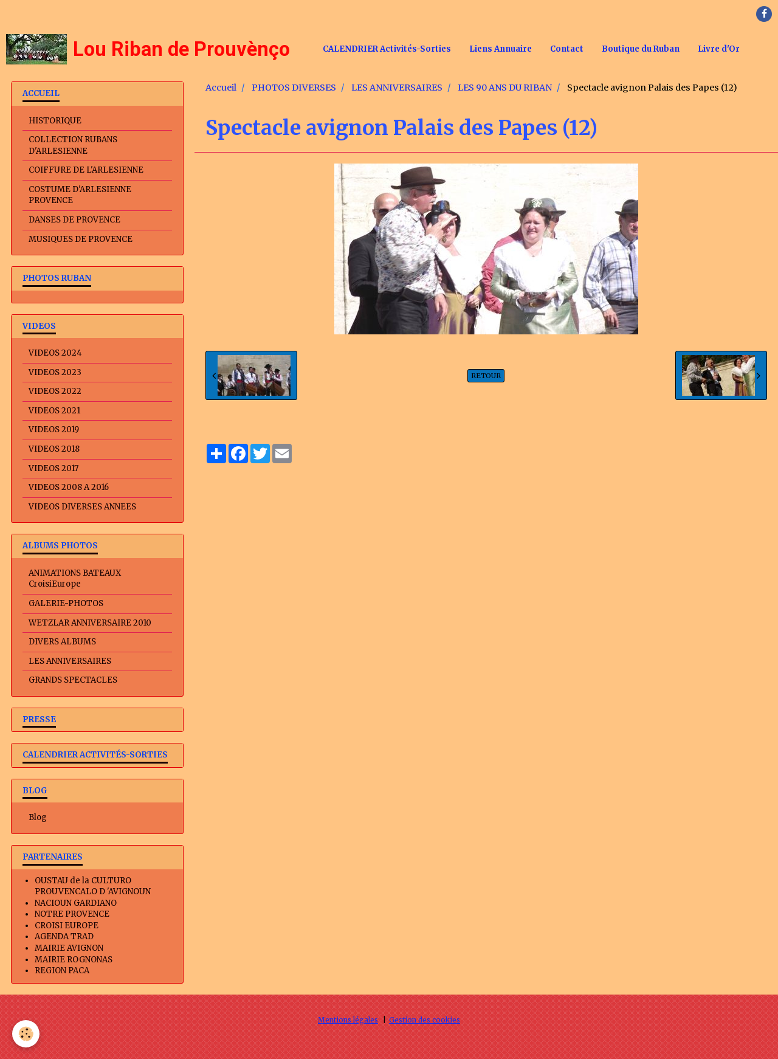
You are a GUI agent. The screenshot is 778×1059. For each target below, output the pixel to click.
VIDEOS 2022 (55, 391)
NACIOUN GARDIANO (76, 903)
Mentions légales (348, 1019)
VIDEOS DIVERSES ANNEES (82, 507)
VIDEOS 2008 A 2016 (69, 487)
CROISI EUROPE (66, 925)
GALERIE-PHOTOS (66, 603)
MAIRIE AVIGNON (69, 948)
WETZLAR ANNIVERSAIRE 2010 (90, 623)
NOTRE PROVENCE (72, 914)
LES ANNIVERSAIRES (396, 87)
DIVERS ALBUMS (62, 641)
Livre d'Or (719, 49)
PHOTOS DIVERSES (294, 87)
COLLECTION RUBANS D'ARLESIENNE (73, 145)
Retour (486, 375)
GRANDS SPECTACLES (73, 680)
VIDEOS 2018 (54, 449)
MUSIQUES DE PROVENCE (81, 239)
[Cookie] (26, 1033)
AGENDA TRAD (64, 936)
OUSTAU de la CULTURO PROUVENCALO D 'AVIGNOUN (93, 886)
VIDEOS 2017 (53, 468)
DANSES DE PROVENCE (74, 220)
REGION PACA (62, 970)
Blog (38, 817)
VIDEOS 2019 (54, 429)
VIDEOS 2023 (55, 372)
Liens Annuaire (500, 49)
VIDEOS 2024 (55, 353)
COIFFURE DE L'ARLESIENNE (86, 170)
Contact (567, 49)
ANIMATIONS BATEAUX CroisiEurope (75, 579)
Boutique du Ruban (641, 49)
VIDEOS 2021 (54, 410)
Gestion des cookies (424, 1019)
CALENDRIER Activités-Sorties (387, 49)
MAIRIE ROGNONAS (73, 959)
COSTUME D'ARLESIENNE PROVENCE (80, 195)
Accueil (220, 87)
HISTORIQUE (55, 121)
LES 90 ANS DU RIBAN (505, 87)
